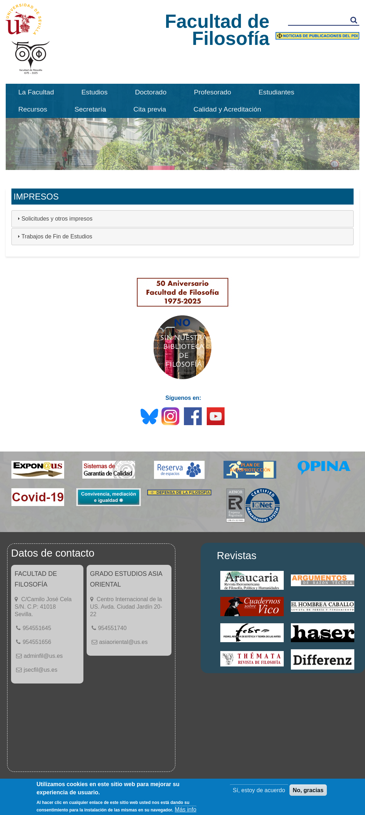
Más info (185, 809)
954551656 (36, 642)
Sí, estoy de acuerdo (259, 790)
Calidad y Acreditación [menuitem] (227, 109)
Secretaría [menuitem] (90, 109)
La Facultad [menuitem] (36, 92)
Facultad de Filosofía (217, 30)
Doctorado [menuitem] (151, 92)
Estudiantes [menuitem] (276, 92)
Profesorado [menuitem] (212, 92)
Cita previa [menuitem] (149, 109)
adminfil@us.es (43, 656)
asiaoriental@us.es (123, 642)
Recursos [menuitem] (32, 109)
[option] (182, 127)
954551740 (112, 628)
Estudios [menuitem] (94, 92)
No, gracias (308, 790)
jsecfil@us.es (40, 670)
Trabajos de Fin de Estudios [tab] (54, 236)
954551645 (36, 628)
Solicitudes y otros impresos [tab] (54, 219)
